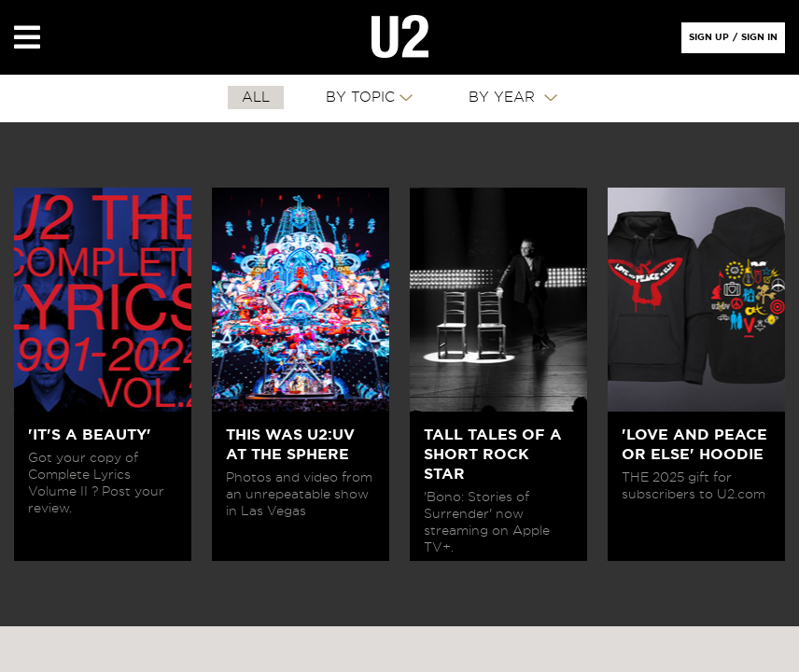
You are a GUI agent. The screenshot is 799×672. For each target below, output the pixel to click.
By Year (504, 98)
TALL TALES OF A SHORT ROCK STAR (493, 454)
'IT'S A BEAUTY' (89, 434)
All (256, 98)
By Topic (360, 98)
